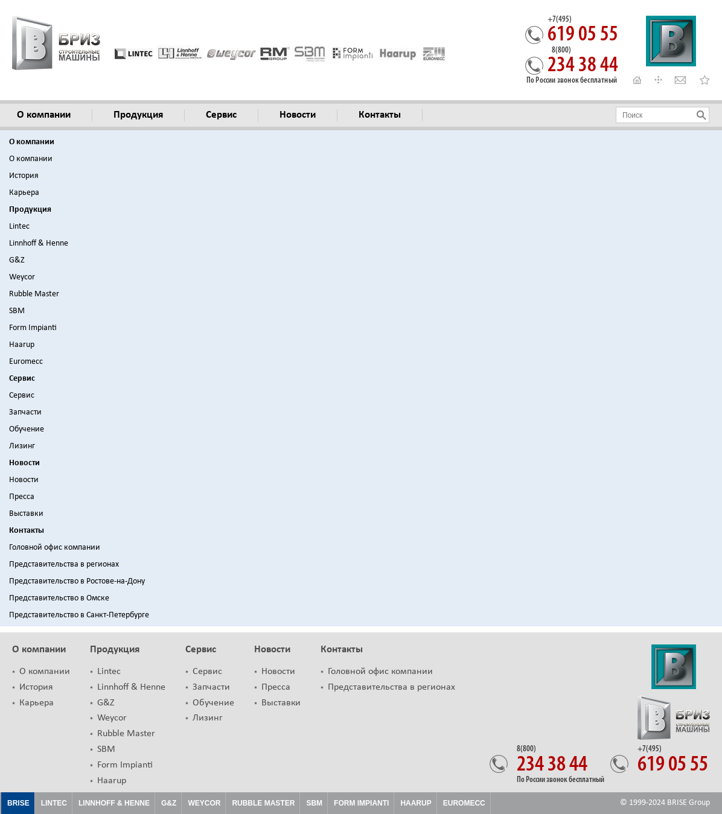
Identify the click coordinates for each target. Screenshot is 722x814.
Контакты (26, 531)
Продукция (30, 210)
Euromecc (26, 362)
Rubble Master (34, 294)
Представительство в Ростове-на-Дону (77, 581)
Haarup (21, 345)
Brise (18, 803)
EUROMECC (464, 803)
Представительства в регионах (64, 564)
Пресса (21, 497)
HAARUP (415, 803)
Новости (24, 463)
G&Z (17, 260)
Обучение (26, 429)
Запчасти (25, 412)
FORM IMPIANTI (361, 803)
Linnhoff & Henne (38, 243)
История (24, 176)
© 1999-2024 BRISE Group (665, 802)
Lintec (19, 227)
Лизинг (22, 446)
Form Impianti (33, 328)
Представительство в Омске (59, 598)
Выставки (26, 514)
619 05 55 (583, 31)
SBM (17, 311)
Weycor (22, 277)
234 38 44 (583, 61)
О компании (31, 142)
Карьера (24, 193)
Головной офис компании (54, 548)
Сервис (22, 379)
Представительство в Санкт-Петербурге (79, 615)
